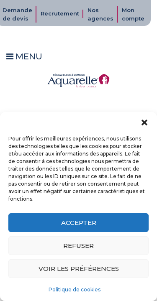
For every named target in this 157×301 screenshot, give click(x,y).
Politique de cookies (74, 289)
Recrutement (60, 13)
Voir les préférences (79, 269)
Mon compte (133, 14)
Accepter (78, 223)
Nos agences (100, 14)
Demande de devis (17, 14)
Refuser (78, 246)
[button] (144, 122)
